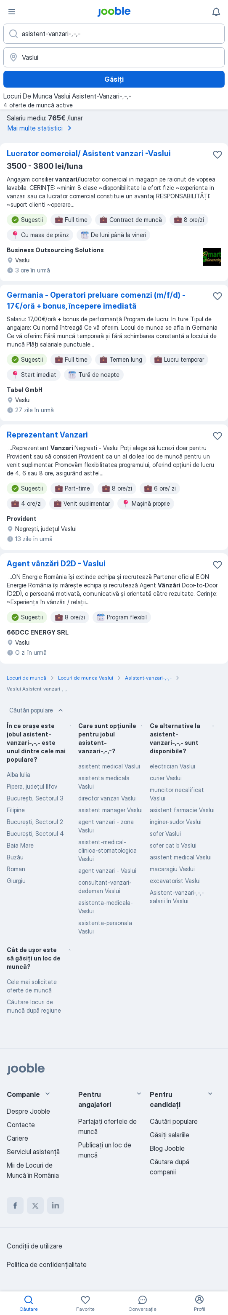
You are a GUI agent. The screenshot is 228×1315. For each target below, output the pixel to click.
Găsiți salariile (169, 1135)
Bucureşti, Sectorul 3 (35, 798)
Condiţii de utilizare (34, 1246)
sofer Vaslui (165, 833)
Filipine (16, 810)
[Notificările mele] (216, 11)
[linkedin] (55, 1205)
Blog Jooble (167, 1148)
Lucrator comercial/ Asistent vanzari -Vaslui (89, 153)
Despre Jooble (28, 1111)
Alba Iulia (18, 774)
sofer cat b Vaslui (173, 845)
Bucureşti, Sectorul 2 (35, 821)
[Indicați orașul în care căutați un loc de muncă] (114, 57)
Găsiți (114, 79)
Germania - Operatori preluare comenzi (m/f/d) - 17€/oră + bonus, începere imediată (96, 300)
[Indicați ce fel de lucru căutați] (114, 34)
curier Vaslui (166, 778)
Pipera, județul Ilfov (32, 786)
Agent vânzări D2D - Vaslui (56, 563)
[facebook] (15, 1205)
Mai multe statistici (41, 128)
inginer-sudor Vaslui (175, 821)
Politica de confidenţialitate (47, 1264)
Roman (16, 868)
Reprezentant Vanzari (47, 434)
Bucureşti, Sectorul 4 (35, 833)
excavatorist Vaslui (175, 880)
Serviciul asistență (33, 1151)
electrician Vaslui (172, 766)
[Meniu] (11, 11)
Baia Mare (20, 845)
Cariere (17, 1138)
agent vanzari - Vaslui (107, 870)
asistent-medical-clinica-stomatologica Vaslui (107, 850)
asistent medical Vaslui (109, 766)
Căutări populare (37, 710)
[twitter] (35, 1205)
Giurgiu (16, 880)
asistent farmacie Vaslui (182, 810)
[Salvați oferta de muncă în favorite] (217, 154)
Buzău (15, 857)
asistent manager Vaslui (110, 810)
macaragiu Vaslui (172, 868)
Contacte (21, 1124)
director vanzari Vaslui (107, 798)
